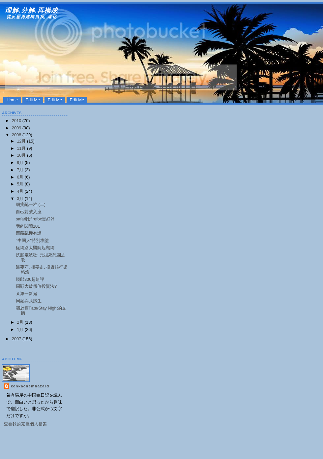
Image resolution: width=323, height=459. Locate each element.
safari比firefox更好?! (35, 218)
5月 (21, 183)
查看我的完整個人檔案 (25, 424)
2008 (17, 134)
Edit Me (33, 99)
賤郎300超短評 (30, 279)
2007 (17, 338)
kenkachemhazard (30, 386)
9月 (21, 162)
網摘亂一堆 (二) (30, 204)
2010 (17, 120)
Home (12, 99)
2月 (21, 322)
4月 (21, 191)
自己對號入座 (29, 211)
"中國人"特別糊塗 (32, 240)
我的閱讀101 (28, 226)
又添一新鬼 (26, 293)
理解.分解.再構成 (31, 10)
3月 (21, 198)
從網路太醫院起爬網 (35, 247)
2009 (17, 127)
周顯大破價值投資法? (36, 286)
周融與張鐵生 (29, 300)
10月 (22, 155)
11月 (22, 148)
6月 (21, 177)
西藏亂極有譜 (29, 233)
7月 (21, 169)
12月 (22, 141)
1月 (21, 329)
